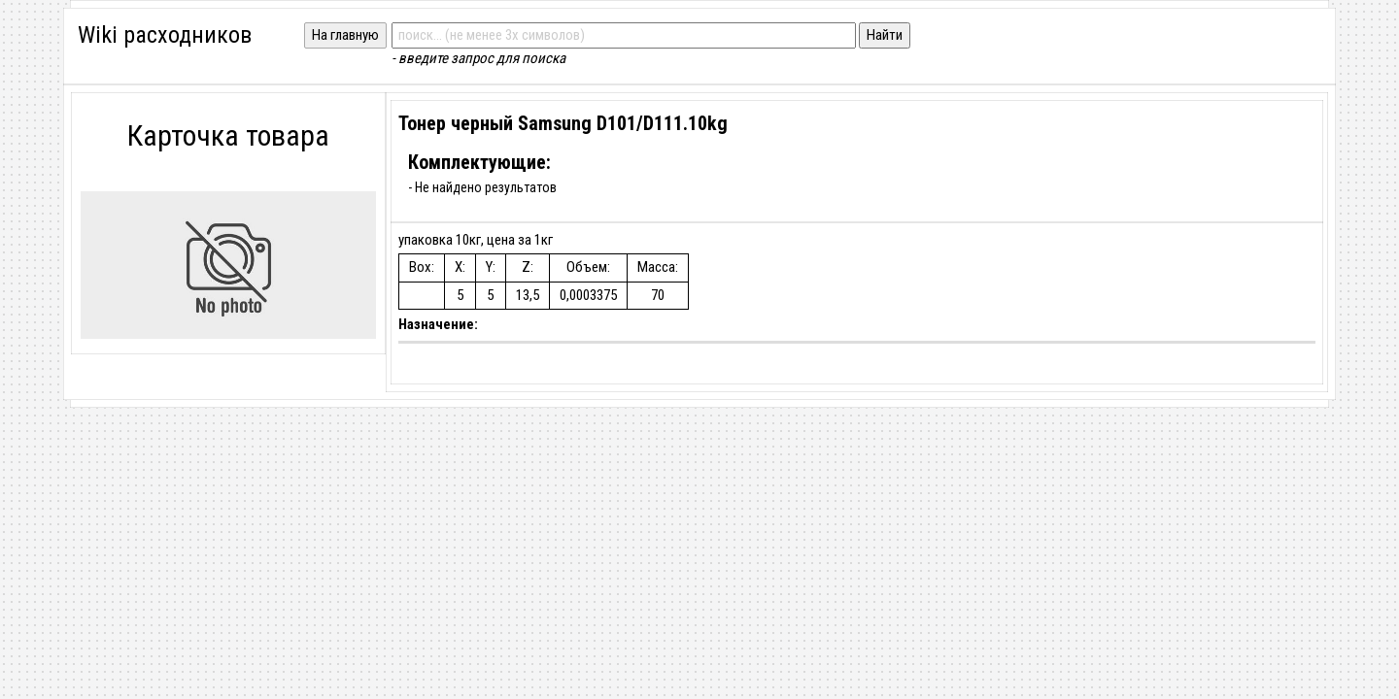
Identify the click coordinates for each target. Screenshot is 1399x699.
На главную (345, 35)
